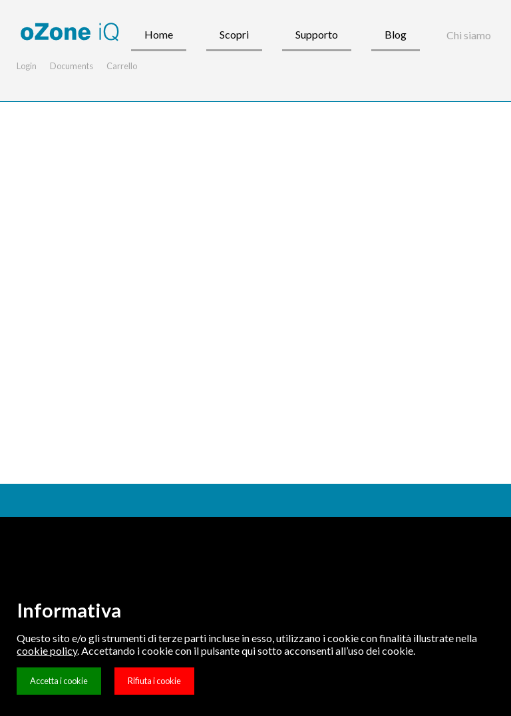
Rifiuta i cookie (154, 680)
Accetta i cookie (59, 680)
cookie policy (47, 650)
